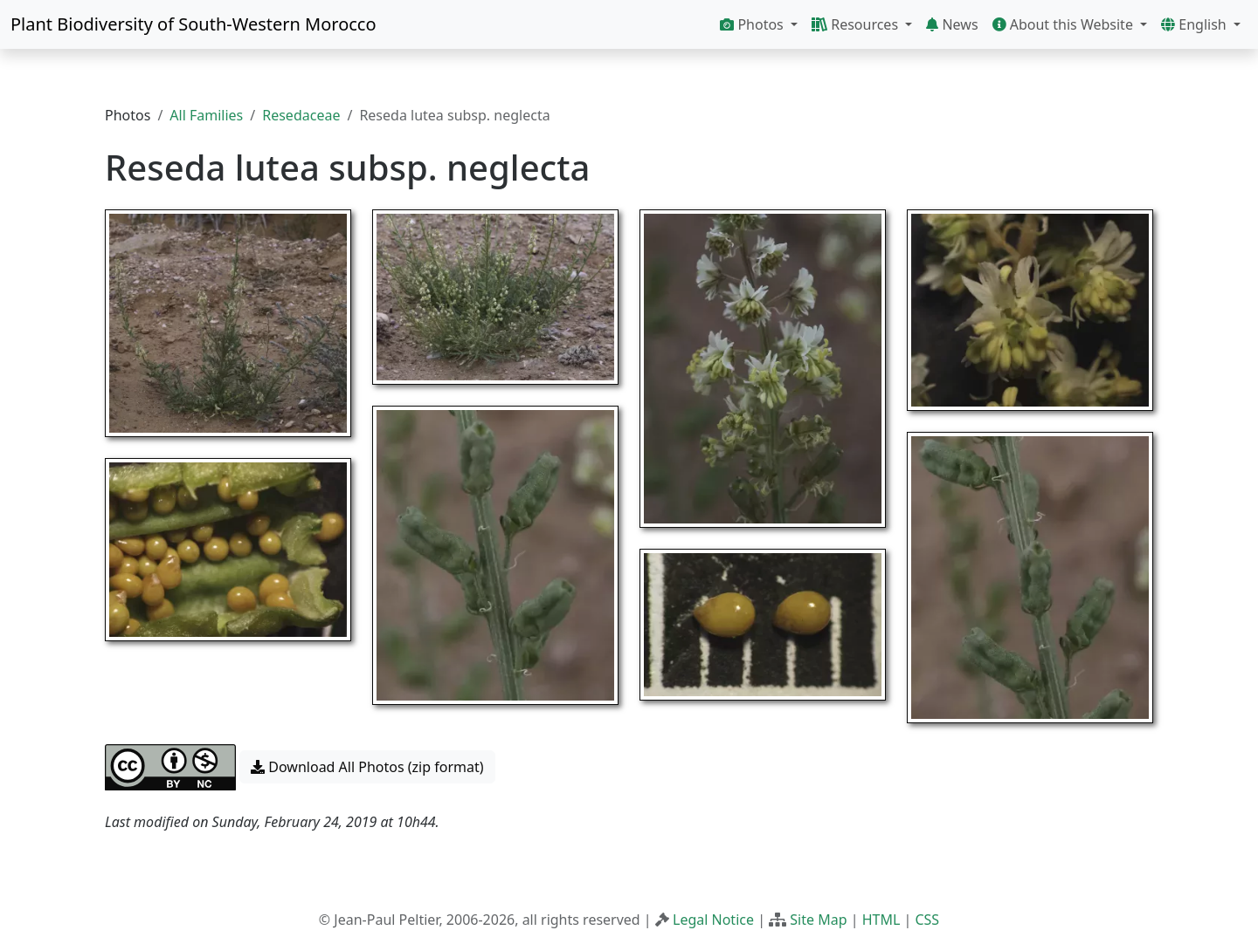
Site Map (818, 919)
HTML (881, 919)
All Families (206, 115)
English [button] (1195, 24)
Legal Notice (713, 919)
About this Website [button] (1064, 24)
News (952, 24)
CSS (927, 919)
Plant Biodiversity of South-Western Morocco (193, 24)
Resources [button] (857, 24)
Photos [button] (753, 24)
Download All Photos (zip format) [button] (367, 766)
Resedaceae (301, 115)
